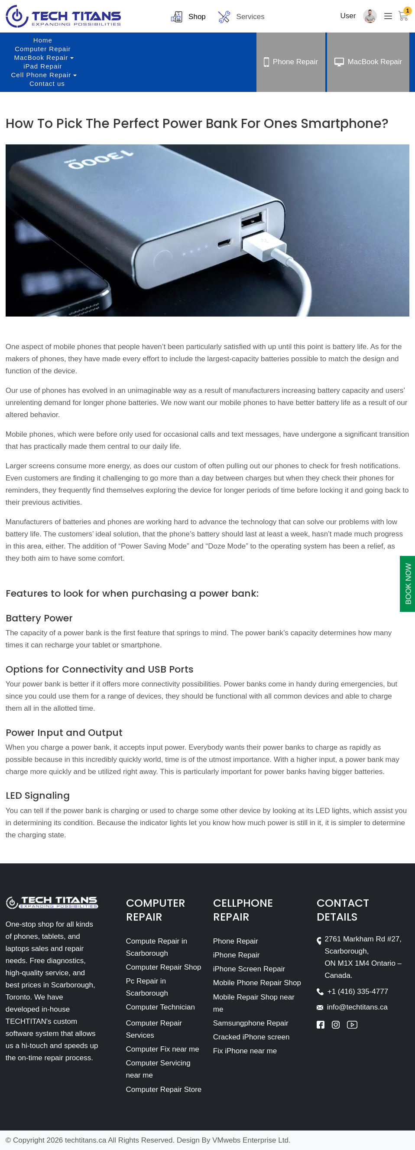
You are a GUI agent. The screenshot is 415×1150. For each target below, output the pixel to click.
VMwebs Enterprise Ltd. (251, 1140)
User (348, 16)
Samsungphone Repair (251, 1023)
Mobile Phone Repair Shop (257, 983)
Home (42, 40)
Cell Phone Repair (41, 74)
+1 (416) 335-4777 (357, 991)
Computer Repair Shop (163, 967)
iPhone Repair (236, 955)
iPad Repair (42, 66)
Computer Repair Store (164, 1089)
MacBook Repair (41, 57)
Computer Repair (43, 48)
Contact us (47, 83)
